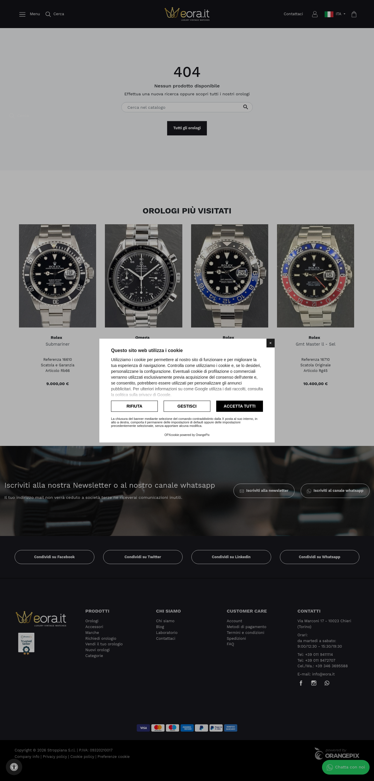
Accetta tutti (240, 406)
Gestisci (186, 406)
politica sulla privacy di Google (142, 394)
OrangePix (202, 435)
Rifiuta (134, 406)
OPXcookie (172, 435)
